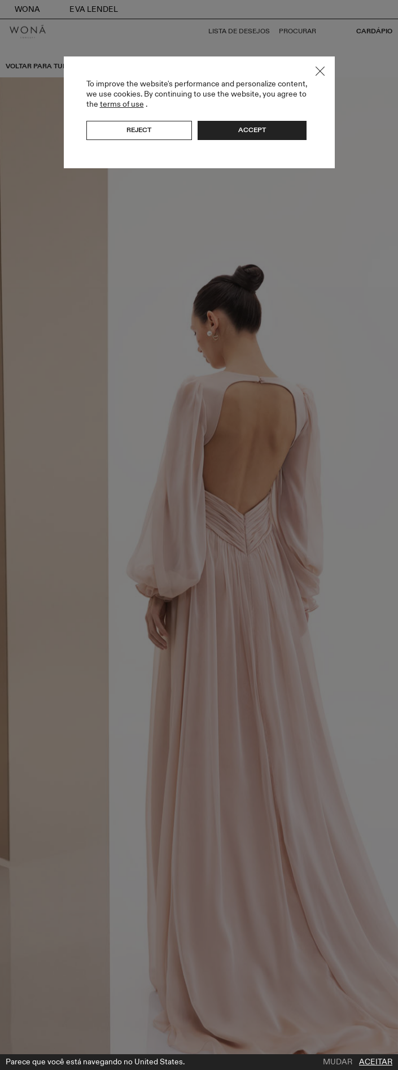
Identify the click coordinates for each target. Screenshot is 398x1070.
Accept (252, 129)
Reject (138, 129)
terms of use (122, 104)
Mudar (337, 1062)
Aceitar (375, 1062)
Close (320, 71)
